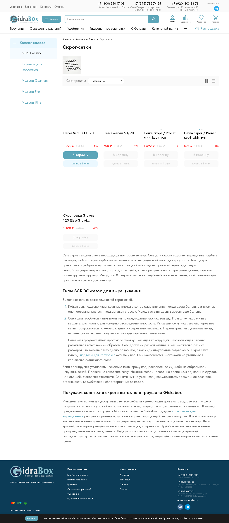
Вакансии (31, 7)
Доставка (16, 7)
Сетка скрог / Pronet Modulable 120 (200, 135)
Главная (67, 39)
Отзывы (59, 7)
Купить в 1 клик (80, 163)
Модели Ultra (32, 102)
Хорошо (31, 518)
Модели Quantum (35, 80)
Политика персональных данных (25, 510)
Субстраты (138, 28)
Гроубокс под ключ (77, 475)
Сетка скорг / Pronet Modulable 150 (159, 135)
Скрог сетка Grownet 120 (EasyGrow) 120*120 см (79, 218)
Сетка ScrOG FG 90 (78, 133)
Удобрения (76, 28)
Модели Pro (31, 91)
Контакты (45, 7)
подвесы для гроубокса (98, 355)
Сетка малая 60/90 (119, 133)
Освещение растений (46, 28)
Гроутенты (17, 28)
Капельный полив (165, 28)
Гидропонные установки (107, 28)
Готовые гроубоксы (85, 39)
